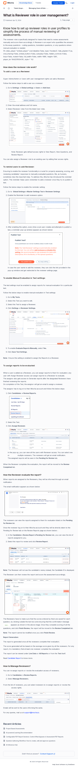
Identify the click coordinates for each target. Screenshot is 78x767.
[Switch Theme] (66, 3)
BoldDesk (71, 764)
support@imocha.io (31, 713)
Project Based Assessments (15, 728)
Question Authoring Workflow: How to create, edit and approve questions (30, 741)
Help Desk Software (59, 764)
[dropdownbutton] (73, 20)
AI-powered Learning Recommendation (19, 733)
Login (72, 3)
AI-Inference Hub (12, 745)
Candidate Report (14, 658)
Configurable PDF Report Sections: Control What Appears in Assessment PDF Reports (34, 737)
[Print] (73, 8)
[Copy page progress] (65, 20)
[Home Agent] (9, 8)
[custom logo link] (4, 2)
